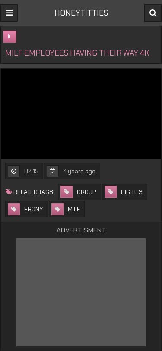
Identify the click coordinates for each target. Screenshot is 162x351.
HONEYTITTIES (81, 13)
